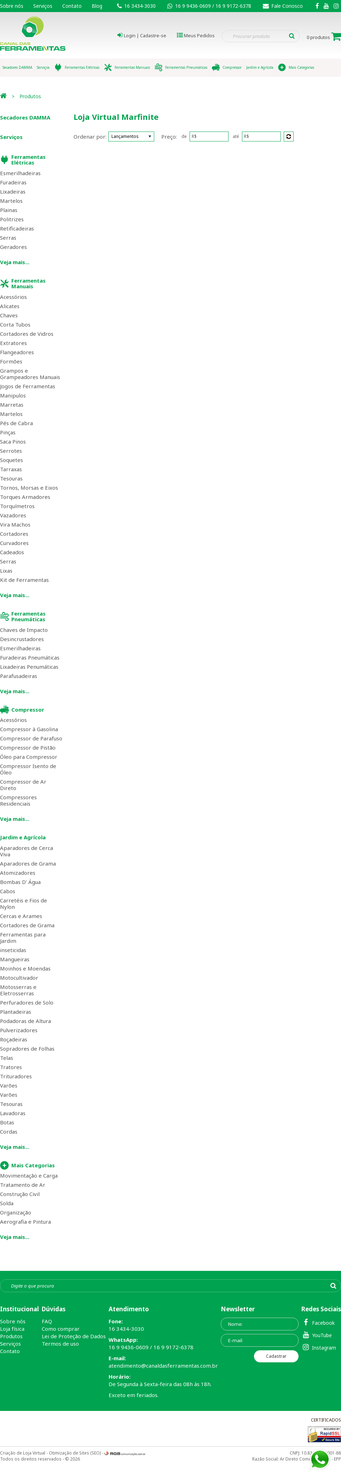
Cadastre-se (153, 36)
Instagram (318, 1347)
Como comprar (61, 1328)
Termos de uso (60, 1343)
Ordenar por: (90, 136)
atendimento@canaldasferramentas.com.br (163, 1365)
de (184, 136)
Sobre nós (11, 5)
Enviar (289, 136)
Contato (72, 5)
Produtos (30, 96)
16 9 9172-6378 (233, 5)
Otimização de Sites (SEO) (75, 1453)
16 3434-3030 (140, 5)
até (236, 136)
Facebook (318, 1322)
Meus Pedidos (199, 36)
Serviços (42, 5)
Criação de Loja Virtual (22, 1453)
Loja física (12, 1328)
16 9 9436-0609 (193, 5)
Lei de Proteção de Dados (74, 1336)
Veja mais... (14, 262)
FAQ (47, 1321)
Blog (97, 5)
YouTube (316, 1335)
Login (129, 36)
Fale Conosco (283, 5)
